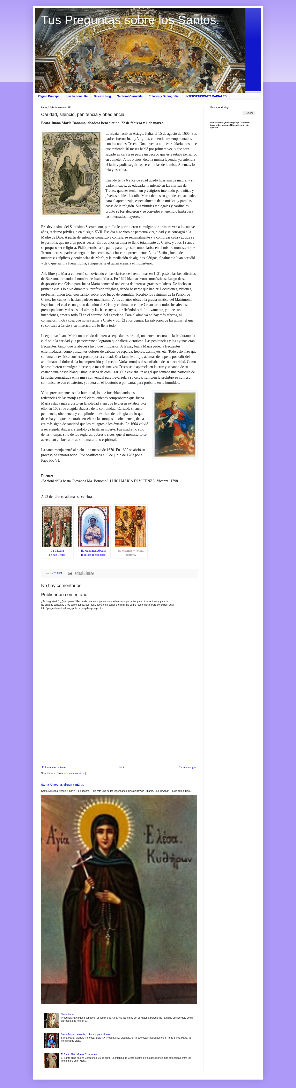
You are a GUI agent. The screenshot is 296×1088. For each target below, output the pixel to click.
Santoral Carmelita (130, 96)
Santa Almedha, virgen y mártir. (62, 784)
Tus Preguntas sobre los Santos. (130, 20)
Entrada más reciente (54, 767)
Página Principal (49, 96)
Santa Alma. (67, 1014)
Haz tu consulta (77, 96)
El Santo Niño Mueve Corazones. (79, 1054)
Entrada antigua (187, 767)
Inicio (122, 767)
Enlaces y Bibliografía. (164, 96)
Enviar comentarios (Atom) (71, 773)
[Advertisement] (119, 732)
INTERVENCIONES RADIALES (206, 96)
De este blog (102, 96)
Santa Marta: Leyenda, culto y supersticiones (85, 1034)
